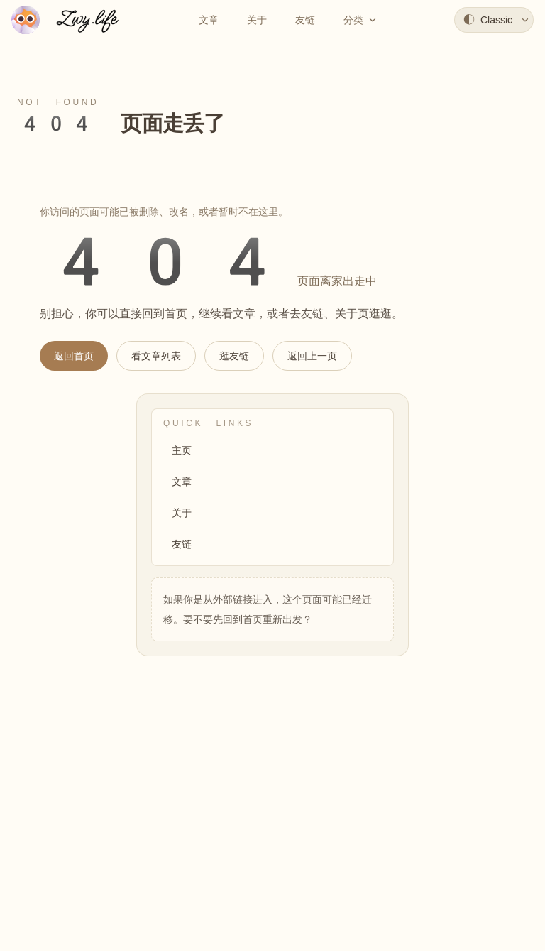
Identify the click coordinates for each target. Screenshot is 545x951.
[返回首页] (69, 20)
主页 (182, 450)
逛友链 (234, 356)
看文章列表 (156, 356)
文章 (182, 481)
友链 (182, 544)
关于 (182, 512)
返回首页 (74, 356)
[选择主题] (494, 20)
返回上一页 (312, 356)
